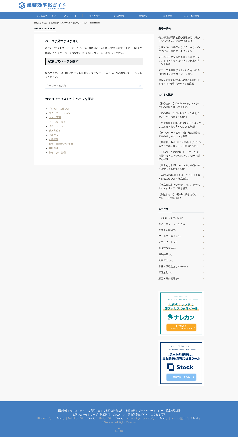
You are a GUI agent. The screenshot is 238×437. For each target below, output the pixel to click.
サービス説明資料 (100, 414)
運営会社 (62, 410)
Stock (60, 418)
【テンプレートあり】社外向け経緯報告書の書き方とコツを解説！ (179, 134)
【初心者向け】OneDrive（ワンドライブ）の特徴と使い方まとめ (179, 105)
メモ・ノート (70, 16)
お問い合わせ (80, 414)
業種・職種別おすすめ (61, 144)
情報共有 (53, 135)
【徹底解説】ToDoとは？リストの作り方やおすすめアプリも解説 (179, 186)
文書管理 (167, 16)
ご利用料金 (94, 410)
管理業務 (143, 16)
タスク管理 (119, 16)
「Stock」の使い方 (59, 108)
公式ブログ (119, 414)
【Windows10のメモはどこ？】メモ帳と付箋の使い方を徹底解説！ (179, 177)
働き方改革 (94, 16)
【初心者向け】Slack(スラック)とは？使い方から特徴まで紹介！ (179, 115)
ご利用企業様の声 (113, 410)
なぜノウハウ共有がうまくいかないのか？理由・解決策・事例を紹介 (179, 49)
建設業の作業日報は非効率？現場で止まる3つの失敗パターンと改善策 (179, 82)
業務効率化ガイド (138, 414)
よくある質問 (158, 414)
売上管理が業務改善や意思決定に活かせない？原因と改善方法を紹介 (179, 39)
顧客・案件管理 (191, 16)
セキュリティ (77, 410)
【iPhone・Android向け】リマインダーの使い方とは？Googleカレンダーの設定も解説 (179, 156)
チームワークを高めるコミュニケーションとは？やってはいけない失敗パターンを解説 (179, 60)
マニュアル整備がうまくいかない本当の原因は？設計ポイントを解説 (179, 72)
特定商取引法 (173, 410)
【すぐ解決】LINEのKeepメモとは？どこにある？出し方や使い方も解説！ (179, 125)
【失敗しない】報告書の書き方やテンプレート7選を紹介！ (179, 196)
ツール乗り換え (57, 122)
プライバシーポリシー (151, 410)
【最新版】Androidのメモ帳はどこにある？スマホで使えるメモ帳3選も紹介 (179, 144)
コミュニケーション (46, 16)
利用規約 (130, 410)
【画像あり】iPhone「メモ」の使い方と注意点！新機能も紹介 (179, 167)
